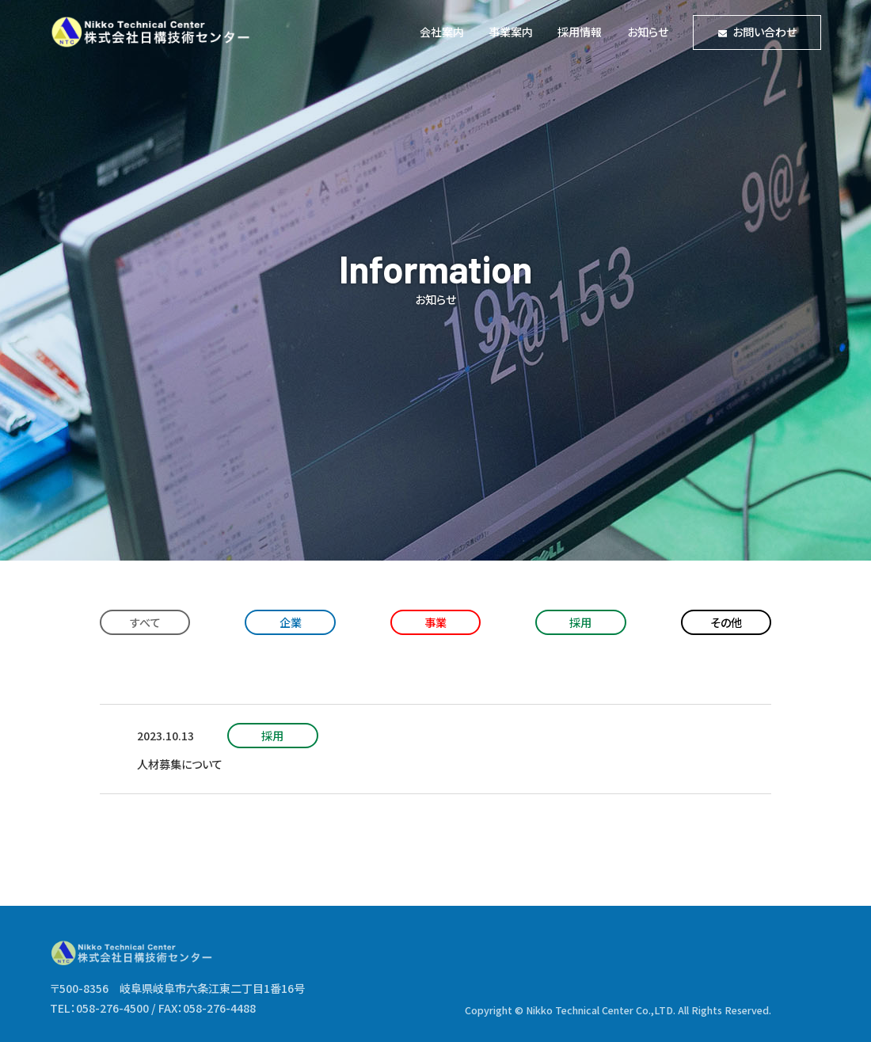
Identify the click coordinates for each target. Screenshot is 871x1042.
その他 (726, 622)
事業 (435, 622)
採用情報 (579, 32)
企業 (291, 622)
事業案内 (511, 32)
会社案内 (442, 32)
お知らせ (647, 32)
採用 (580, 622)
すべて (145, 622)
